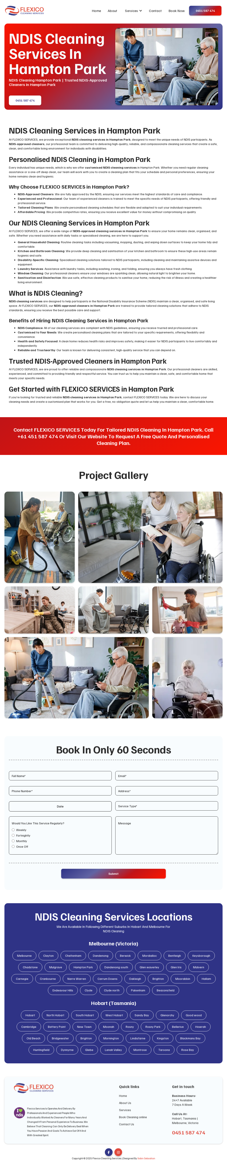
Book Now (176, 10)
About (112, 10)
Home (96, 10)
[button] (134, 10)
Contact (155, 10)
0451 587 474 (25, 102)
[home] (24, 10)
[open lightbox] (39, 537)
